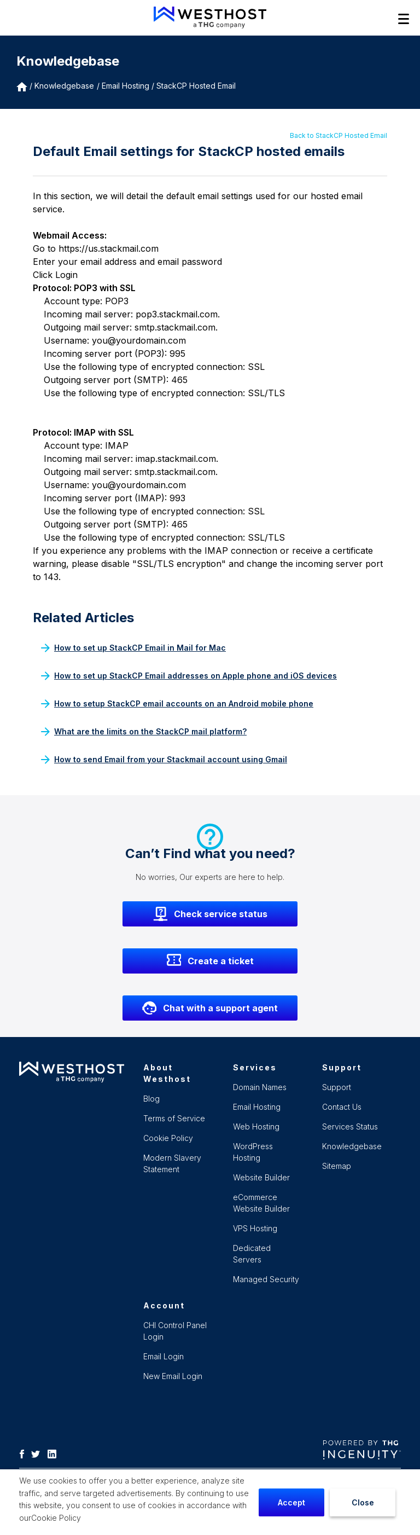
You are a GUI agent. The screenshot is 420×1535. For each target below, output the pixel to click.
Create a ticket (210, 961)
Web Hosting (256, 1126)
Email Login (163, 1356)
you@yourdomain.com (139, 340)
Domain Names (260, 1087)
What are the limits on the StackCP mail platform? (144, 731)
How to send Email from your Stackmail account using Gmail (164, 759)
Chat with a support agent (210, 1008)
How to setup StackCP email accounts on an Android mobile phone (177, 703)
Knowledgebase (64, 85)
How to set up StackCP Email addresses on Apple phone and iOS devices (189, 675)
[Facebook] (24, 1452)
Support (336, 1087)
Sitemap (336, 1166)
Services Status (350, 1126)
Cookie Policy (56, 1517)
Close (363, 1502)
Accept (291, 1502)
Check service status (210, 914)
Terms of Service (174, 1118)
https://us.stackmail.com (109, 248)
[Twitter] (38, 1452)
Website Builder (261, 1177)
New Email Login (172, 1376)
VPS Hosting (255, 1228)
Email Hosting (257, 1106)
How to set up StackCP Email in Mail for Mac (133, 647)
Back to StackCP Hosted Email (338, 135)
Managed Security (266, 1279)
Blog (151, 1098)
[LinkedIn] (54, 1452)
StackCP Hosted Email (196, 85)
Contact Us (341, 1106)
